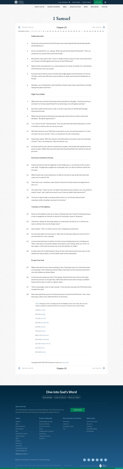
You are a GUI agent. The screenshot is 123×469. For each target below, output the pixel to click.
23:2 (38, 312)
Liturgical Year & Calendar (47, 428)
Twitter (86, 457)
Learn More (77, 407)
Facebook (90, 457)
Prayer (41, 426)
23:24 (39, 350)
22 (79, 29)
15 (61, 29)
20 (74, 29)
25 (87, 29)
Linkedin (98, 457)
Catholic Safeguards (22, 448)
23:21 (38, 345)
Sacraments (42, 431)
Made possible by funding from (89, 463)
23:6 (38, 320)
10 (47, 29)
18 (69, 29)
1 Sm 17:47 (44, 316)
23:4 (38, 316)
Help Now (66, 421)
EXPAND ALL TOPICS (21, 451)
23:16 (38, 329)
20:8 (49, 337)
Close (118, 467)
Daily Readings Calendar (47, 419)
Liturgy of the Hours (45, 433)
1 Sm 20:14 (45, 333)
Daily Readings (48, 394)
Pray (64, 426)
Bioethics (19, 438)
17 (66, 29)
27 (92, 29)
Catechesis (19, 443)
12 (53, 29)
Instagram (101, 457)
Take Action (66, 419)
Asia (17, 428)
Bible (17, 436)
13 (55, 29)
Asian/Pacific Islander (22, 431)
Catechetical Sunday (22, 445)
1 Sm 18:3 (45, 337)
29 (98, 29)
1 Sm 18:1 (44, 329)
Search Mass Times (45, 424)
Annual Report (20, 426)
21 (76, 29)
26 (90, 29)
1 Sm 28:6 (44, 312)
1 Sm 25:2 (44, 350)
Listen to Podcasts (60, 394)
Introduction (23, 29)
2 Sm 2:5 (43, 345)
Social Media (91, 428)
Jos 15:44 (44, 308)
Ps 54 (51, 341)
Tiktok (105, 457)
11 (50, 29)
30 (100, 29)
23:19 (38, 341)
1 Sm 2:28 (44, 324)
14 (58, 29)
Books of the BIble (45, 421)
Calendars (90, 424)
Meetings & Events (69, 424)
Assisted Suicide (21, 433)
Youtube (94, 457)
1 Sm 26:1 (44, 341)
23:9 (38, 324)
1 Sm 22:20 (44, 320)
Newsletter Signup (92, 426)
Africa (17, 421)
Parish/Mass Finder (93, 419)
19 (71, 29)
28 (95, 29)
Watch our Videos (73, 394)
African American (21, 424)
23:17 (38, 301)
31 (103, 29)
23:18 (39, 337)
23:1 (38, 308)
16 (63, 29)
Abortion (18, 419)
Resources (90, 421)
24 (84, 29)
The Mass (42, 436)
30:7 (49, 320)
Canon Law (19, 441)
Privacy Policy (66, 360)
